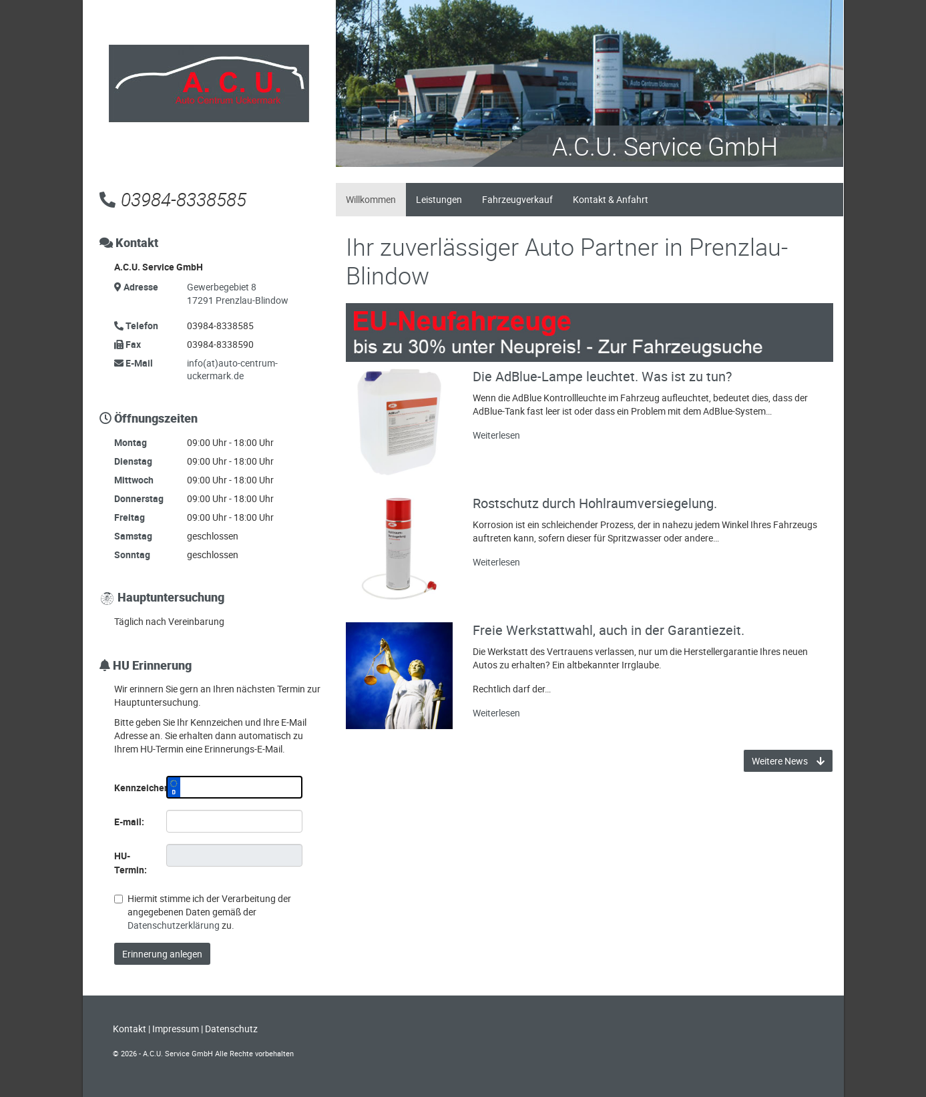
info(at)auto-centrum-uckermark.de (232, 370)
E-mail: (129, 821)
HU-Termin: (130, 862)
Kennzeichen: (135, 787)
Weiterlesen (496, 435)
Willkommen (371, 199)
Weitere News (788, 760)
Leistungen (439, 199)
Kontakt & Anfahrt (610, 199)
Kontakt (129, 1028)
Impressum (175, 1028)
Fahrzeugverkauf (517, 199)
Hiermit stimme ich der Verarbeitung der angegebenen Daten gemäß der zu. (202, 911)
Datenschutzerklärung (174, 925)
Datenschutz (231, 1028)
